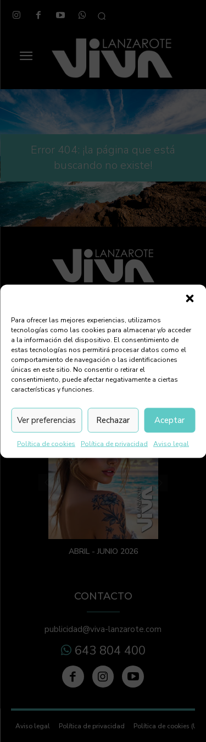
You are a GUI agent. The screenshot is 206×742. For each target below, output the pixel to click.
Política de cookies (46, 443)
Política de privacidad (114, 443)
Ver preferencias (46, 420)
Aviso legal (171, 443)
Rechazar (113, 420)
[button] (189, 298)
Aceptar (169, 420)
